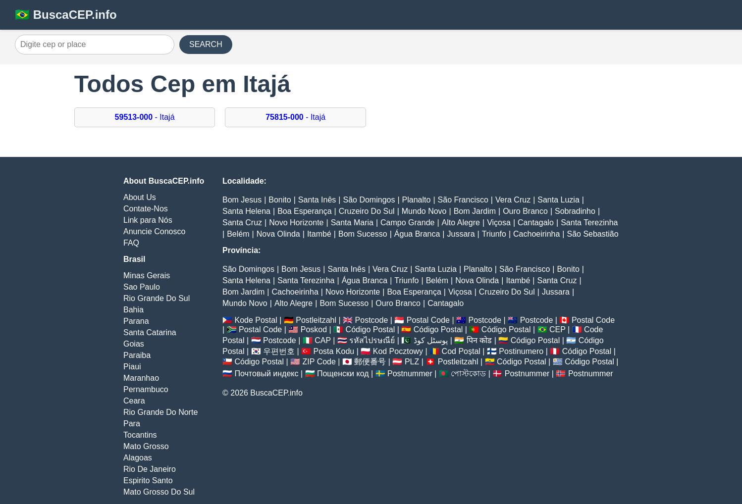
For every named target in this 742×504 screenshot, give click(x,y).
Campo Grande (407, 222)
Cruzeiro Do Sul (367, 211)
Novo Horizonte (296, 222)
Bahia (133, 309)
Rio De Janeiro (149, 469)
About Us (139, 197)
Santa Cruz (242, 222)
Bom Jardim (475, 211)
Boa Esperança (304, 211)
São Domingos (369, 200)
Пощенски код (343, 373)
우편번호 (279, 351)
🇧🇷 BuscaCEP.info (66, 14)
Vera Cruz (512, 200)
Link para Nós (147, 220)
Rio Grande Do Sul (156, 298)
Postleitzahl (316, 320)
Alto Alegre (461, 222)
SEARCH (205, 44)
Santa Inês (317, 200)
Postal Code (428, 320)
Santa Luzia (558, 200)
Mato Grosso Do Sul (159, 492)
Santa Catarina (149, 332)
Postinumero (521, 351)
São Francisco (463, 200)
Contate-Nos (145, 208)
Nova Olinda (278, 234)
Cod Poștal (461, 351)
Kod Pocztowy (398, 351)
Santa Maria (352, 222)
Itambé (319, 234)
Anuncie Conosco (154, 231)
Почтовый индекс (266, 373)
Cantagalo (536, 222)
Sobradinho (575, 211)
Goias (133, 344)
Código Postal (370, 329)
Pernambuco (145, 389)
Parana (136, 321)
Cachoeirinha (536, 234)
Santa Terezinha (589, 222)
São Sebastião (592, 234)
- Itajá (145, 117)
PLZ (412, 361)
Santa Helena (246, 211)
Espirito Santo (148, 480)
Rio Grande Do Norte (160, 412)
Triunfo (494, 234)
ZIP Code (319, 361)
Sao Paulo (141, 287)
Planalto (416, 200)
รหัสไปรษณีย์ (372, 340)
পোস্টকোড (468, 373)
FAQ (131, 243)
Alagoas (137, 458)
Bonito (279, 200)
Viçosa (499, 222)
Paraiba (137, 355)
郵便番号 (370, 361)
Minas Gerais (146, 275)
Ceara (134, 401)
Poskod (314, 329)
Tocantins (140, 435)
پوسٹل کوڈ (431, 340)
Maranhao (141, 378)
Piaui (132, 366)
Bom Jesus (242, 200)
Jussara (461, 234)
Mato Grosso (146, 446)
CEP (557, 329)
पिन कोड (479, 340)
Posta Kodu (333, 351)
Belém (238, 234)
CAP (323, 340)
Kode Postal (255, 320)
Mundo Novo (424, 211)
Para (131, 423)
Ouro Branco (525, 211)
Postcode (371, 320)
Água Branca (417, 234)
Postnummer (409, 373)
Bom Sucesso (362, 234)
